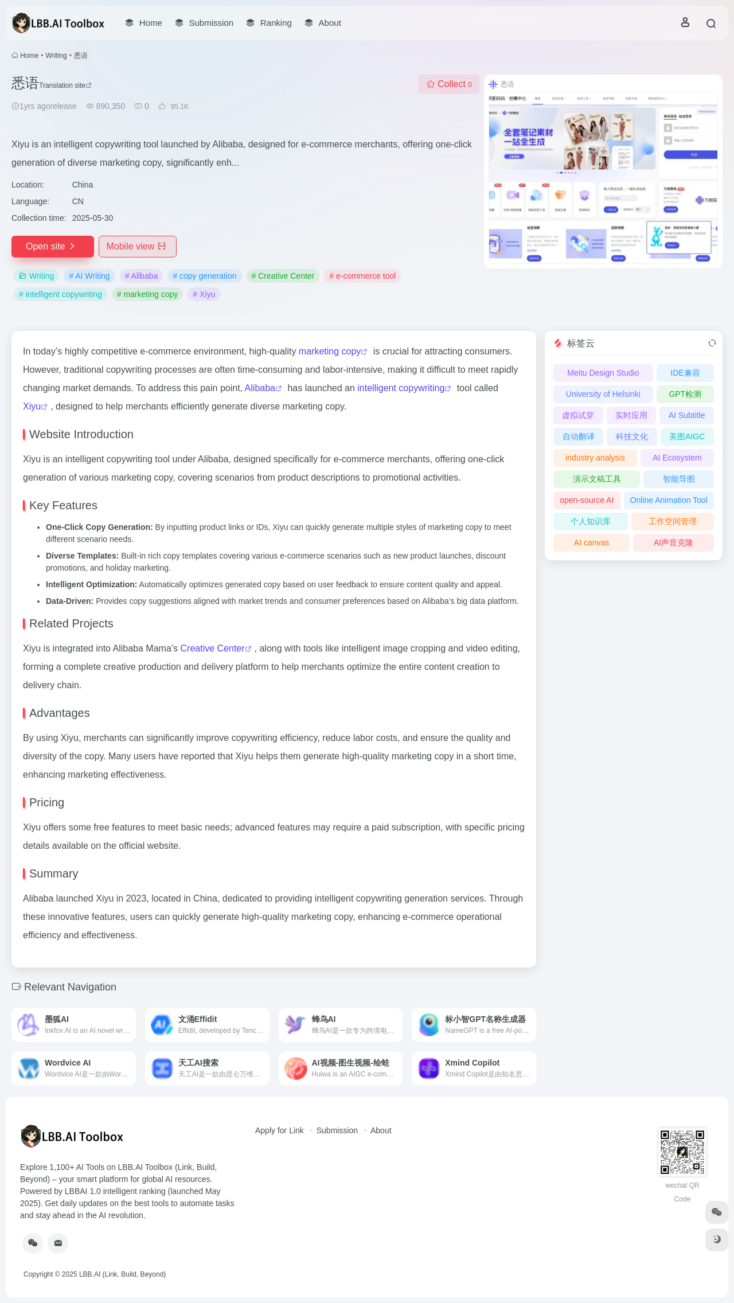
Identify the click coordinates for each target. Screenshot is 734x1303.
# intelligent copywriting (60, 294)
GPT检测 (685, 394)
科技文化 (632, 436)
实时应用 (631, 415)
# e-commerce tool (362, 275)
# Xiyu (204, 294)
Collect (449, 84)
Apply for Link (279, 1130)
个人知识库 (591, 521)
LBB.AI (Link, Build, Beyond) (122, 1274)
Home (29, 56)
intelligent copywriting (400, 388)
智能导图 (679, 478)
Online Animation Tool (669, 500)
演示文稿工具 (597, 478)
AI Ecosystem (677, 457)
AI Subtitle (687, 415)
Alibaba (260, 388)
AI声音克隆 (673, 542)
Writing (56, 56)
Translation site (65, 85)
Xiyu (32, 406)
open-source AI (587, 500)
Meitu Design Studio (603, 372)
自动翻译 (579, 436)
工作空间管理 (673, 521)
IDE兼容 (685, 372)
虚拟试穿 (578, 415)
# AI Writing (89, 275)
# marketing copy (147, 294)
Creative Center (213, 648)
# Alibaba (141, 275)
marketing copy (330, 351)
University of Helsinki (603, 394)
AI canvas (591, 542)
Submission (337, 1130)
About (381, 1130)
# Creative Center (283, 275)
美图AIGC (687, 436)
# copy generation (204, 275)
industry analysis (595, 457)
